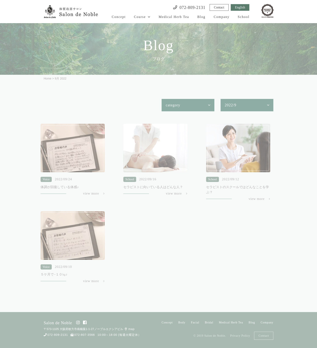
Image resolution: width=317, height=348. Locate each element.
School (243, 17)
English (240, 7)
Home (47, 78)
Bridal (209, 322)
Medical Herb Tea (174, 17)
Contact (219, 7)
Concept (119, 17)
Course (140, 17)
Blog (201, 17)
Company (221, 17)
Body (181, 322)
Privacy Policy (240, 335)
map (129, 329)
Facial (195, 322)
